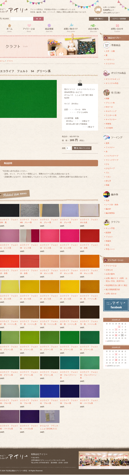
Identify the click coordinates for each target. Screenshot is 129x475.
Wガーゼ (109, 107)
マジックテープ (112, 160)
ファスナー (110, 147)
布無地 (108, 124)
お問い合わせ (111, 294)
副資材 (108, 232)
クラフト (10, 61)
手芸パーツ (110, 249)
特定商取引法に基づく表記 (116, 285)
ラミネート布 (111, 115)
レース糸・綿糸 (112, 205)
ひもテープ (110, 168)
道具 (107, 143)
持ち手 (108, 181)
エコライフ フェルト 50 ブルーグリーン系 (90, 375)
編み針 (108, 209)
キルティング (111, 111)
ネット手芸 (110, 228)
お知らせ (109, 270)
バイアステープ (112, 156)
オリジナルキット (113, 79)
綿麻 (107, 98)
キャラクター (111, 119)
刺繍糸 (108, 241)
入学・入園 (110, 51)
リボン (108, 177)
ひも (107, 164)
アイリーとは (111, 266)
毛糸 (107, 200)
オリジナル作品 (112, 83)
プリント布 (110, 103)
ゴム (107, 172)
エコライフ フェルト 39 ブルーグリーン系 (70, 375)
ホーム (2, 61)
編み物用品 (110, 213)
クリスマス (110, 64)
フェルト (109, 237)
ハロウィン (110, 59)
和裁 (107, 185)
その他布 (109, 128)
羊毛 (107, 245)
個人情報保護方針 (113, 289)
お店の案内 (110, 274)
